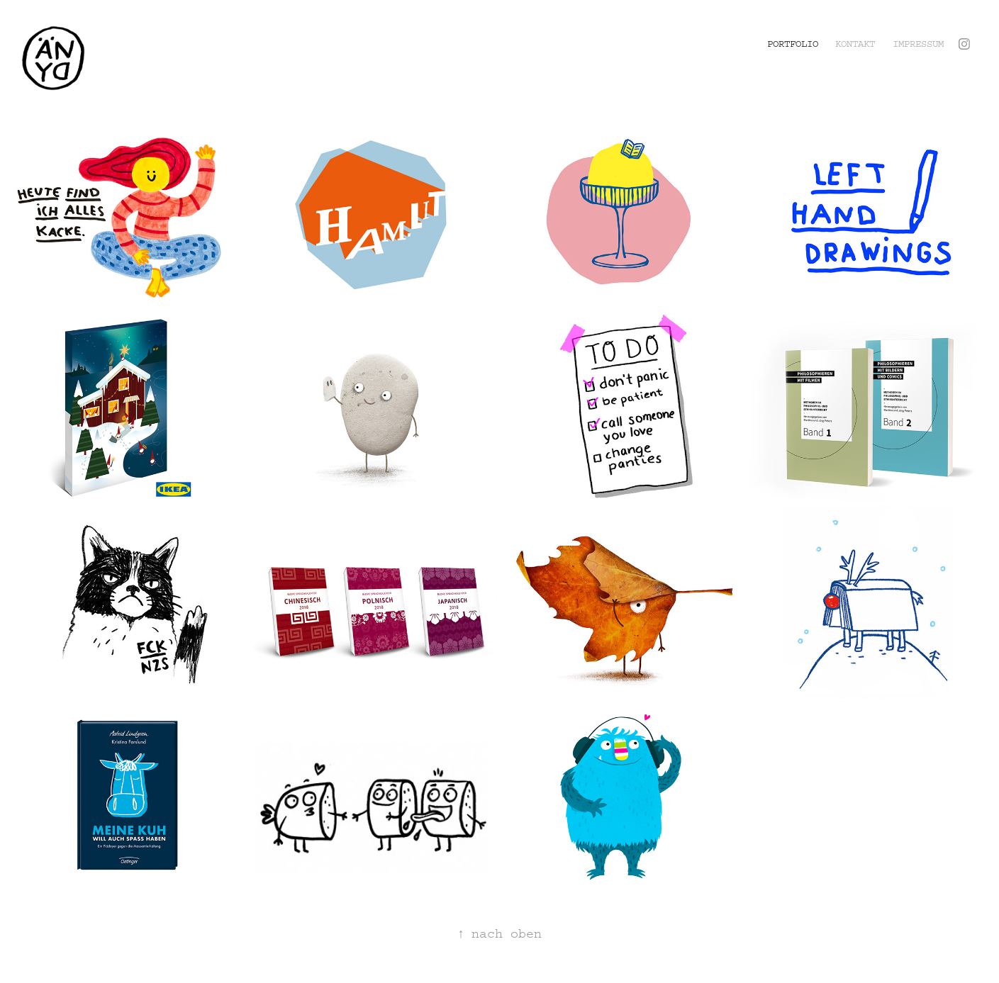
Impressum (918, 44)
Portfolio (792, 44)
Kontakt (855, 44)
